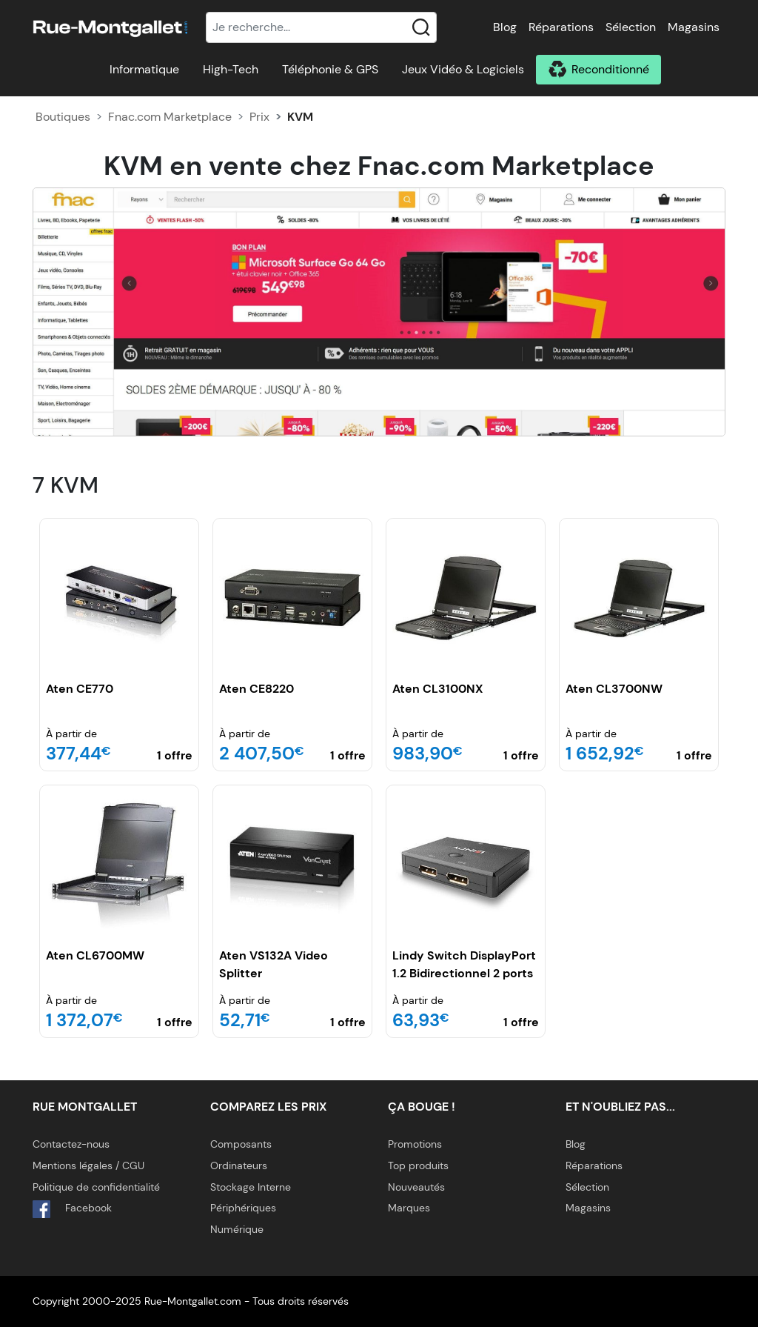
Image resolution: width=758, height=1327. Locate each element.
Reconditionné (610, 69)
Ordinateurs (238, 1165)
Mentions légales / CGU (88, 1165)
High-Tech (230, 69)
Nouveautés (416, 1187)
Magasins (694, 27)
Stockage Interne (250, 1187)
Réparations (561, 27)
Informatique (144, 69)
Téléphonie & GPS (330, 69)
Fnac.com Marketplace (170, 116)
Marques (409, 1207)
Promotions (415, 1144)
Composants (241, 1144)
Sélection (631, 27)
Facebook (72, 1209)
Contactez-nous (71, 1144)
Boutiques (63, 116)
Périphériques (243, 1207)
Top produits (418, 1165)
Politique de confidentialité (96, 1187)
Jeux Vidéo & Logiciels (463, 69)
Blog (505, 27)
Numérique (237, 1229)
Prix (259, 116)
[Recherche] (321, 27)
